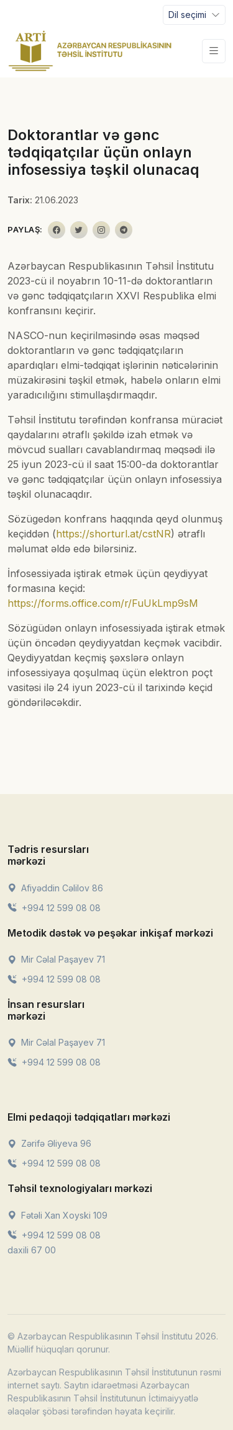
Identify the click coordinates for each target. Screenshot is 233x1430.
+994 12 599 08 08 (54, 908)
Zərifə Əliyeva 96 (49, 1143)
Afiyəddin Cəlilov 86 (55, 888)
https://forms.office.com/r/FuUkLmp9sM (102, 603)
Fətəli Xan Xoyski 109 (57, 1215)
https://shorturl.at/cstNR (113, 533)
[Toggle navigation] (194, 15)
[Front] (90, 51)
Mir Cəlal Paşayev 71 (56, 959)
